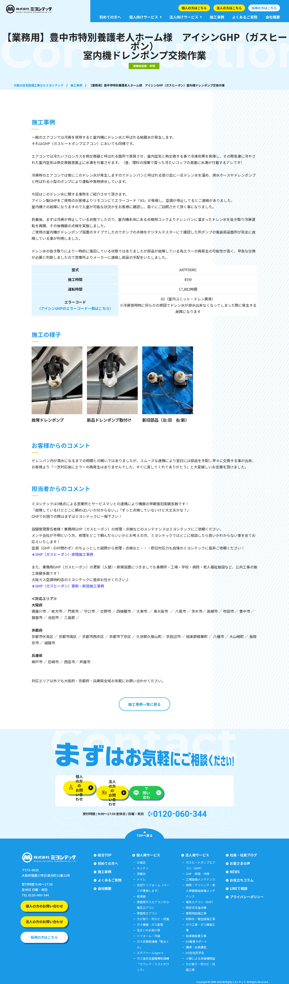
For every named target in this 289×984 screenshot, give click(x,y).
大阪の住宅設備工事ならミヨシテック (38, 85)
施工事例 (76, 85)
